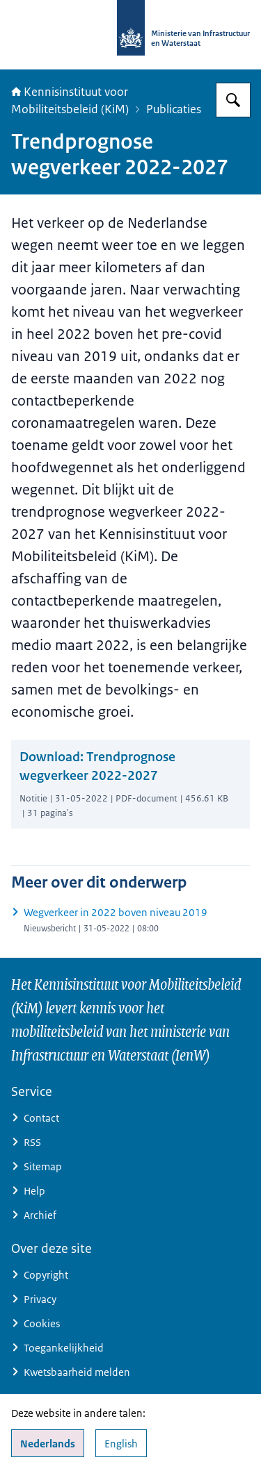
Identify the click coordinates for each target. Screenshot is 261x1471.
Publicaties (173, 109)
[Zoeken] (233, 100)
